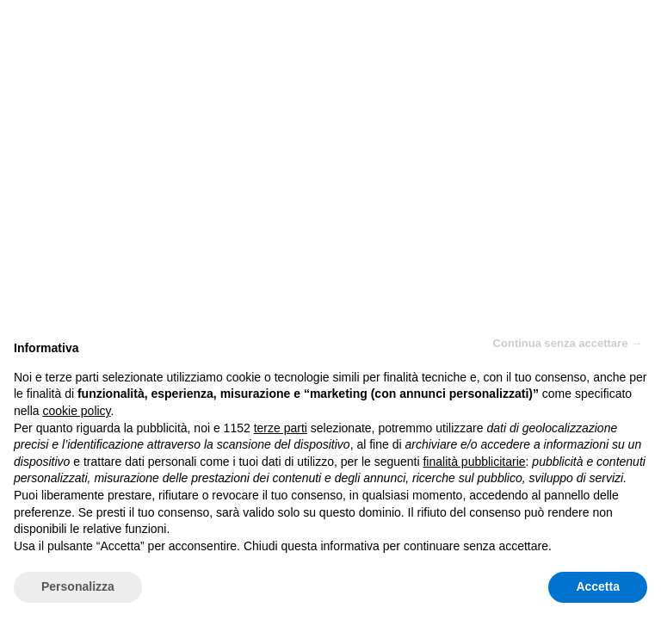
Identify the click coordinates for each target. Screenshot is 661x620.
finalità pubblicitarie (474, 461)
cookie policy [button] (76, 411)
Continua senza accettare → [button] (567, 343)
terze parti (280, 428)
